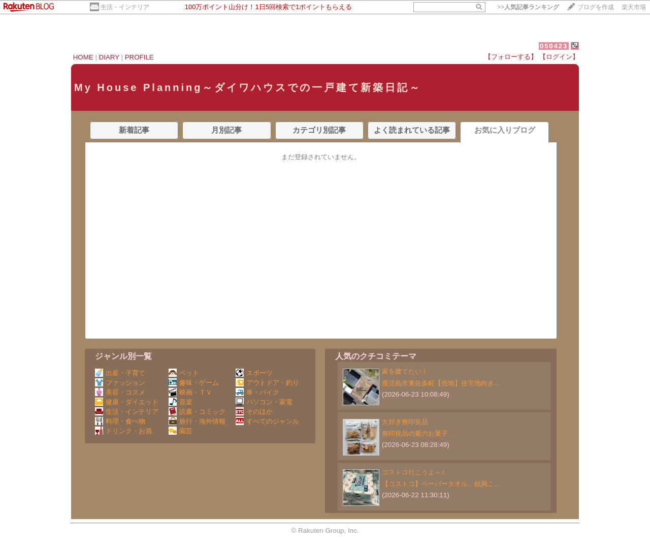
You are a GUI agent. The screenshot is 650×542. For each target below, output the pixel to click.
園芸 (180, 431)
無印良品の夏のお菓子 (415, 433)
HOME (83, 57)
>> (528, 7)
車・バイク (257, 392)
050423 (554, 46)
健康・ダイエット (126, 402)
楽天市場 (634, 7)
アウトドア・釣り (267, 382)
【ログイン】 (559, 57)
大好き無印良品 (405, 422)
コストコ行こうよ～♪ (413, 472)
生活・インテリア (125, 7)
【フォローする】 (510, 57)
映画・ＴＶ (190, 392)
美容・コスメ (120, 392)
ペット (184, 373)
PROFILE (139, 57)
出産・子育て (120, 373)
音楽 (180, 402)
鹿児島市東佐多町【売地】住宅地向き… (441, 383)
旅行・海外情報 (197, 421)
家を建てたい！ (405, 371)
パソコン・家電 (264, 402)
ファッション (120, 382)
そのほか (254, 411)
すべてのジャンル (267, 421)
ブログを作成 (595, 7)
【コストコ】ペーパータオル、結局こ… (441, 484)
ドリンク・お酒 (123, 431)
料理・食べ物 (120, 421)
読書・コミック (197, 411)
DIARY (109, 57)
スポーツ (254, 373)
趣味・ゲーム (194, 382)
